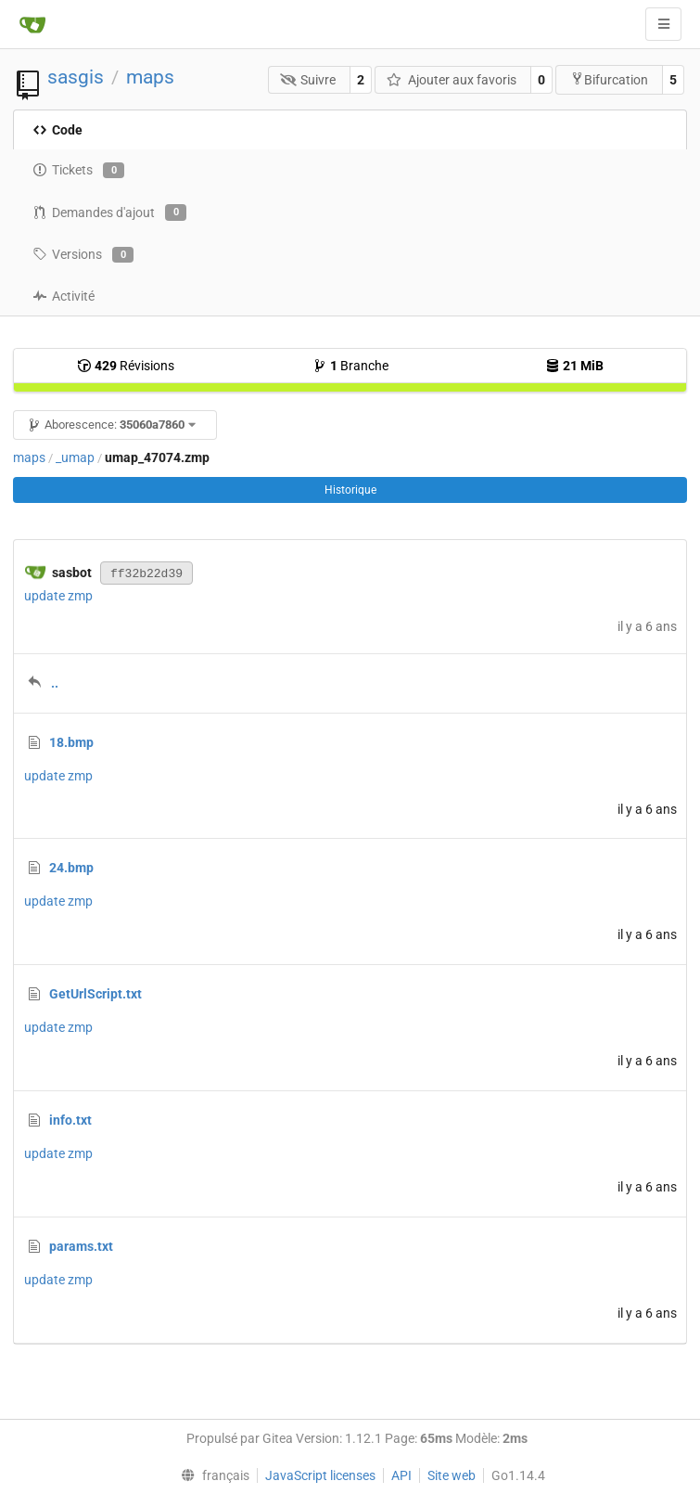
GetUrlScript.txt (95, 993)
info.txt (70, 1120)
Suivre (308, 79)
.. (54, 683)
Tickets (78, 170)
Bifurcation (609, 79)
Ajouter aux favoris (451, 79)
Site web (451, 1475)
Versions (83, 255)
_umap (75, 457)
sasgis (75, 77)
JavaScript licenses (320, 1475)
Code (57, 129)
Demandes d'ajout (109, 212)
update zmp (58, 595)
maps (150, 77)
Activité (63, 296)
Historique (350, 489)
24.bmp (71, 867)
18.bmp (71, 742)
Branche (350, 365)
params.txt (81, 1246)
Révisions (125, 365)
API (401, 1475)
